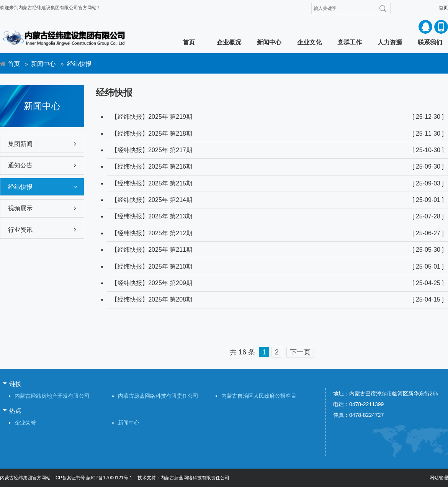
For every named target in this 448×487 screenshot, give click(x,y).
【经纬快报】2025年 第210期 (151, 266)
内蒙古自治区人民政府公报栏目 (258, 396)
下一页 (300, 352)
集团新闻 (20, 144)
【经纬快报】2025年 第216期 (151, 166)
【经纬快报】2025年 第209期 (151, 283)
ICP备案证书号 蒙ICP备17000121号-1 (93, 477)
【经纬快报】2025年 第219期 (151, 116)
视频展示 (20, 208)
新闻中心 (269, 42)
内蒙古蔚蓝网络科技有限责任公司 (158, 396)
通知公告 (20, 165)
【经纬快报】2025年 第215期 (151, 183)
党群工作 (349, 42)
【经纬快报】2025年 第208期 (151, 299)
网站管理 (439, 477)
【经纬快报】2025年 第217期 (151, 150)
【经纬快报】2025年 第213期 (151, 216)
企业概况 (229, 42)
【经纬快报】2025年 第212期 (151, 233)
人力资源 (390, 42)
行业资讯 (20, 229)
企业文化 (309, 42)
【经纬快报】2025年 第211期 (151, 249)
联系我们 (430, 42)
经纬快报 (20, 187)
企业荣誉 (25, 423)
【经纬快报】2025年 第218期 (151, 133)
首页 (443, 7)
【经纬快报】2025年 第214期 (151, 200)
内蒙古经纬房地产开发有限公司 (52, 396)
